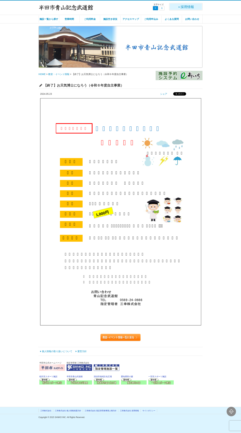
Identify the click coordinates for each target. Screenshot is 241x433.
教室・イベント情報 (58, 74)
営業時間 (69, 19)
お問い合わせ (192, 19)
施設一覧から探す (48, 19)
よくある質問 (172, 19)
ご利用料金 (90, 19)
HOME (42, 74)
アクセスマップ (131, 19)
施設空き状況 (110, 19)
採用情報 (186, 7)
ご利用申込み (151, 19)
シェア (163, 94)
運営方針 (82, 351)
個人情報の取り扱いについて (57, 351)
